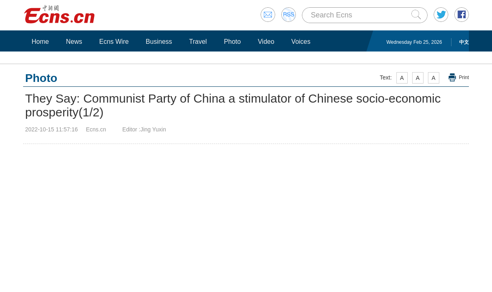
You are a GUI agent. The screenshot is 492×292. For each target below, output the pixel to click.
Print (464, 77)
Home (40, 41)
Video (266, 41)
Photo (232, 41)
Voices (300, 41)
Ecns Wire (114, 41)
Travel (198, 41)
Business (159, 41)
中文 (464, 42)
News (74, 41)
